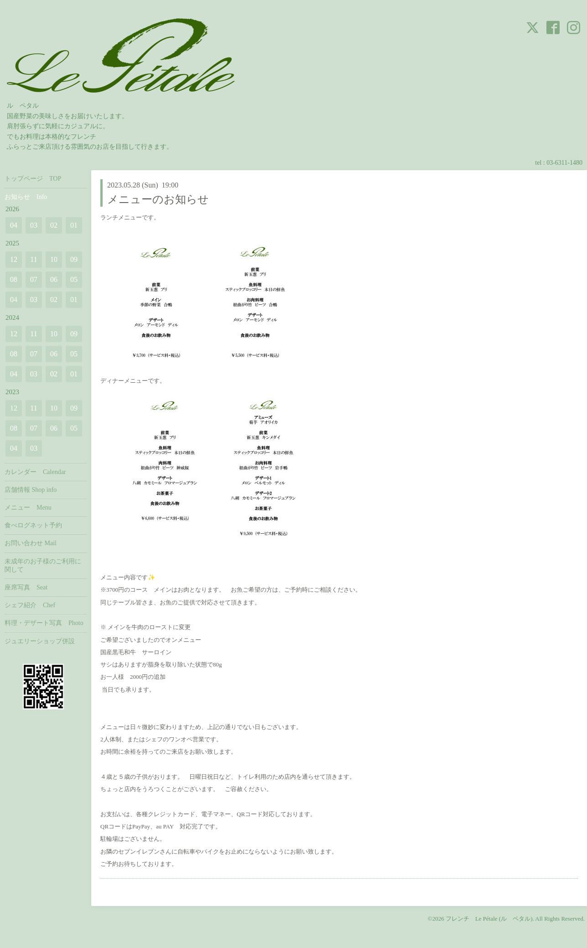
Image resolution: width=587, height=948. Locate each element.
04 (13, 225)
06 (53, 279)
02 (53, 225)
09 (74, 259)
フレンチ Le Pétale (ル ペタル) (489, 918)
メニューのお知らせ (158, 199)
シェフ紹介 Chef (30, 605)
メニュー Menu (28, 507)
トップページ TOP (33, 178)
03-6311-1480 (564, 162)
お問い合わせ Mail (31, 543)
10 (53, 259)
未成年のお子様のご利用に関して (43, 565)
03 (33, 225)
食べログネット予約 (33, 525)
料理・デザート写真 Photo (44, 623)
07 (33, 279)
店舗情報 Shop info (31, 489)
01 (74, 225)
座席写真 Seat (26, 587)
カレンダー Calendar (35, 472)
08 (13, 279)
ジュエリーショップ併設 (40, 641)
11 (33, 259)
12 (13, 259)
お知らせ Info (26, 196)
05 (74, 279)
